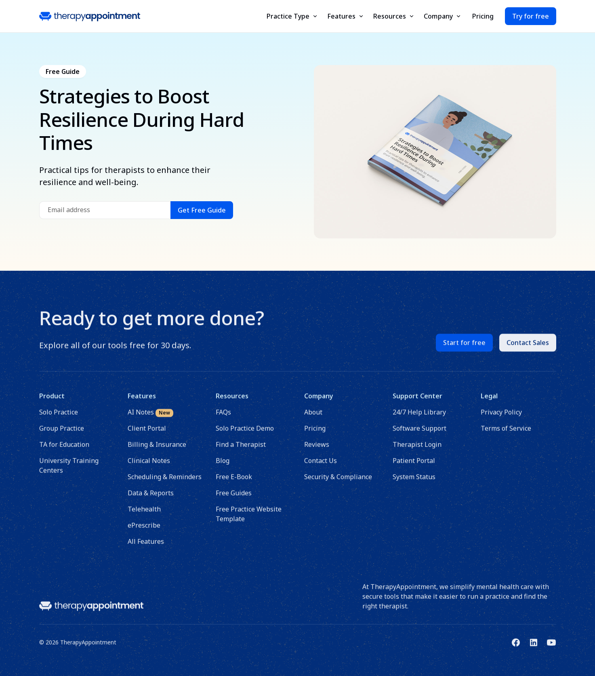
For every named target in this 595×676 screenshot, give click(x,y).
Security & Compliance (338, 482)
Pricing (483, 16)
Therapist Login (416, 449)
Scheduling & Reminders (164, 482)
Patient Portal (413, 465)
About (313, 417)
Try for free (530, 16)
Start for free (464, 347)
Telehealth (143, 514)
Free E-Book (234, 482)
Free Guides (234, 498)
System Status (413, 482)
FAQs (223, 417)
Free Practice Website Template (249, 519)
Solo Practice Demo (245, 433)
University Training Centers (69, 470)
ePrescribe (143, 530)
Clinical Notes (148, 465)
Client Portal (146, 433)
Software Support (419, 433)
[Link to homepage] (91, 611)
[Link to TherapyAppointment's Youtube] (551, 648)
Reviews (316, 449)
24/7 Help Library (419, 417)
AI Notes (150, 417)
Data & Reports (150, 498)
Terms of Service (506, 433)
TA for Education (64, 449)
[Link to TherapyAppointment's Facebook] (516, 648)
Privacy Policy (501, 417)
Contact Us (320, 465)
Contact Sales (528, 347)
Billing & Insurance (156, 449)
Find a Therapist (241, 449)
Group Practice (61, 433)
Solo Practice (58, 417)
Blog (222, 465)
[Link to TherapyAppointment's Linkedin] (533, 648)
